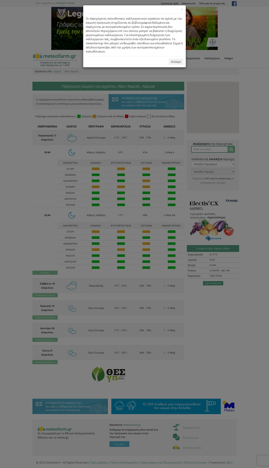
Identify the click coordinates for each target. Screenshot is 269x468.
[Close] (182, 9)
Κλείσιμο (176, 61)
